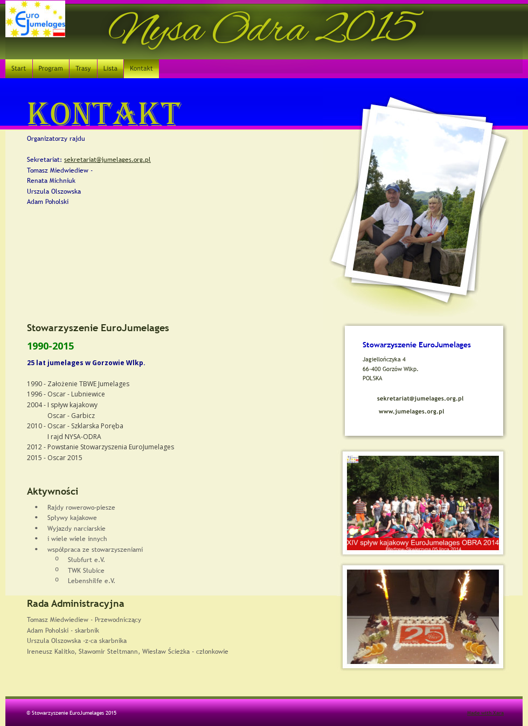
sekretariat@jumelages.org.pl (107, 160)
